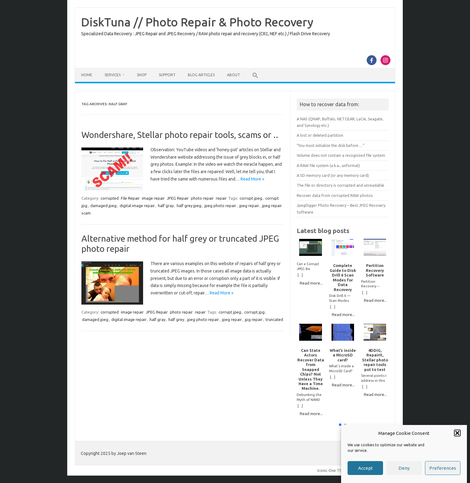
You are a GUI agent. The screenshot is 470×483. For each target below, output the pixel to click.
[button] (457, 435)
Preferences (442, 470)
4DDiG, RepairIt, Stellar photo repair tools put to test (375, 360)
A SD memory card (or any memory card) (333, 175)
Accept (365, 470)
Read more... (311, 283)
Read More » (252, 179)
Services (113, 75)
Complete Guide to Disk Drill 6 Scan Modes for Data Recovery (343, 277)
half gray (166, 205)
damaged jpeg (103, 205)
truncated (274, 319)
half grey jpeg (189, 205)
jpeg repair (249, 205)
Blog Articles (201, 75)
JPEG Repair (178, 198)
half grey (176, 319)
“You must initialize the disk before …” (331, 145)
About (233, 75)
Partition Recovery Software (375, 270)
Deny (404, 470)
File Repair (130, 198)
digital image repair (137, 205)
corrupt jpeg (251, 198)
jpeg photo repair (220, 205)
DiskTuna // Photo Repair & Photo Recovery (197, 21)
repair (221, 198)
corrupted (110, 198)
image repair (153, 198)
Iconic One (326, 470)
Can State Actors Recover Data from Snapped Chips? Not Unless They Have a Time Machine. (310, 369)
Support (167, 75)
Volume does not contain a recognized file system (341, 155)
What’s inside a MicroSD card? (343, 355)
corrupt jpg (254, 312)
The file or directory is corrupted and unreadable (340, 185)
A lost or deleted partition (320, 135)
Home (86, 75)
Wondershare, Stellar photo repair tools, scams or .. (179, 134)
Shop (141, 75)
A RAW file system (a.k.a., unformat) (328, 165)
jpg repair (253, 319)
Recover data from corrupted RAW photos (335, 195)
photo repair (202, 198)
